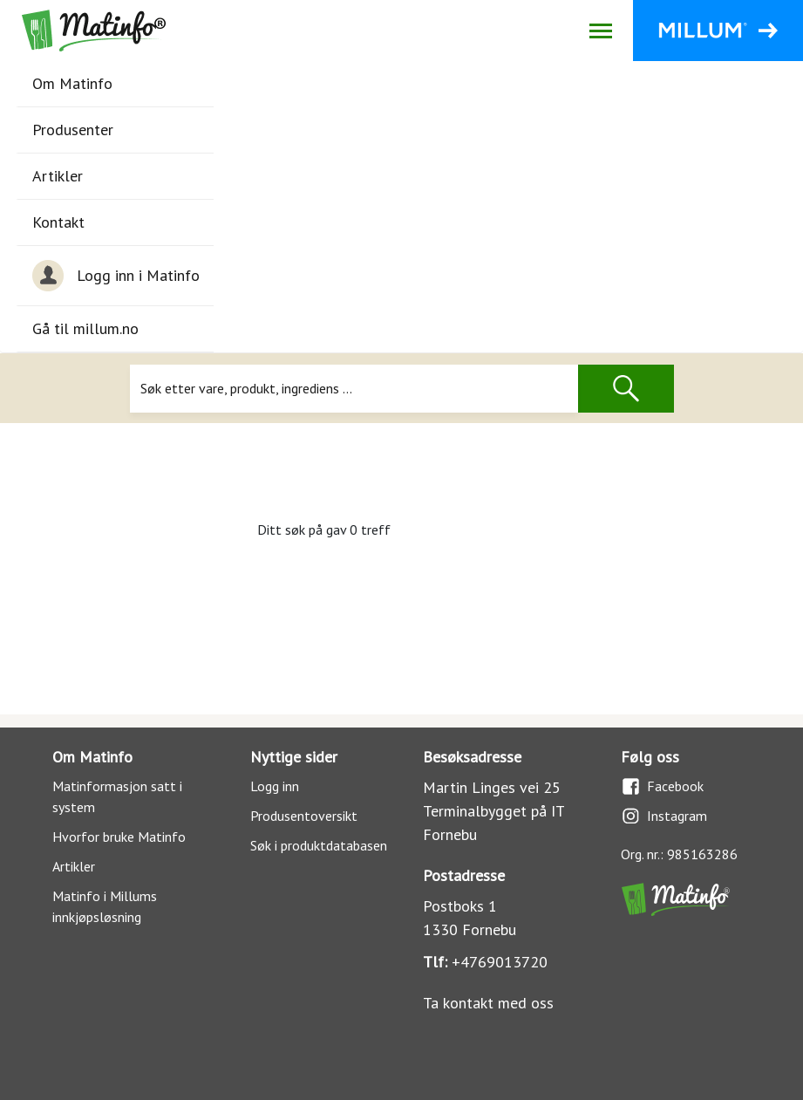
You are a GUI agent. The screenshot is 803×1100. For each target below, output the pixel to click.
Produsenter (72, 130)
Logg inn (274, 786)
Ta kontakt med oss (488, 1003)
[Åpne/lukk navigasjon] (600, 30)
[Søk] (354, 389)
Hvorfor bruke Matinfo (119, 836)
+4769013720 (500, 962)
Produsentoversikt (303, 815)
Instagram (664, 816)
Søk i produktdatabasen (318, 845)
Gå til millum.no (85, 328)
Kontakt (58, 222)
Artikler (57, 176)
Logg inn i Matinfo (116, 275)
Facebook (662, 786)
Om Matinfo (72, 83)
